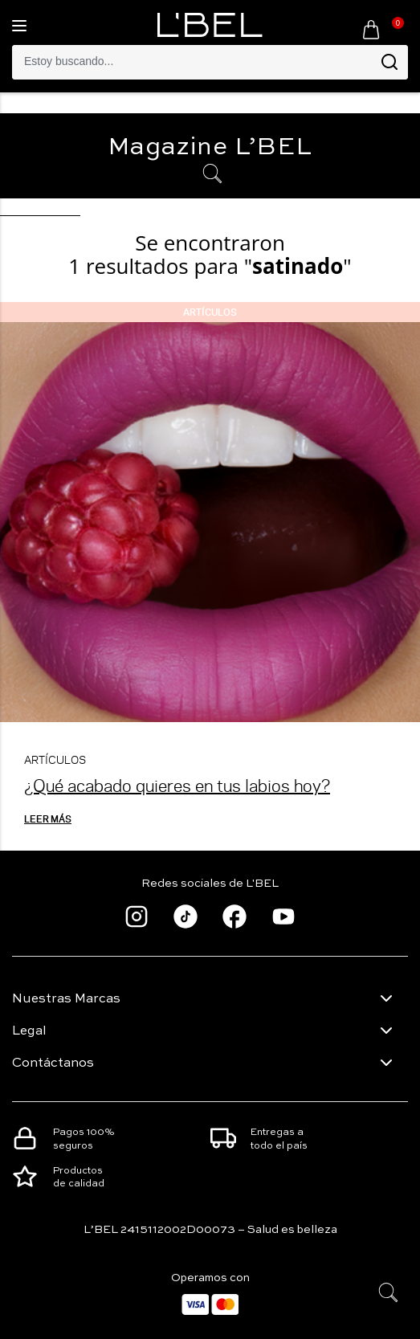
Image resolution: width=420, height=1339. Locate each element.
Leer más (47, 818)
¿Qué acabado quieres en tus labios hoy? (177, 785)
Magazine (210, 148)
